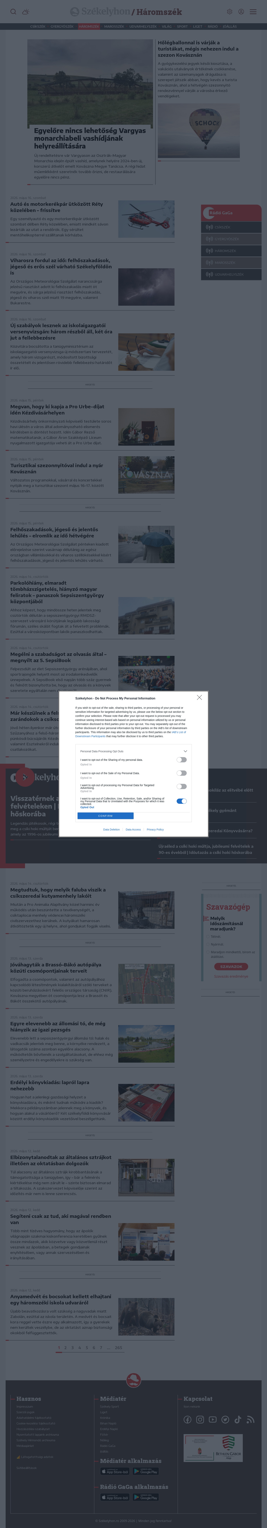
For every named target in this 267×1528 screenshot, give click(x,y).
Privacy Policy (155, 829)
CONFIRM (105, 815)
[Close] (200, 698)
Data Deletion (111, 829)
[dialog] (133, 764)
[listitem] (133, 751)
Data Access (133, 829)
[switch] (182, 759)
